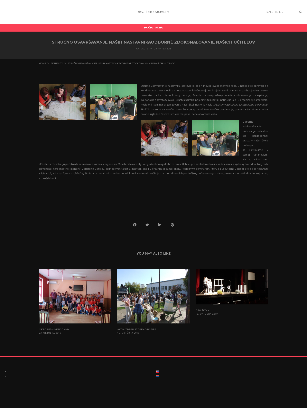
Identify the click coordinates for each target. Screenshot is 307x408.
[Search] (280, 12)
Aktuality (142, 48)
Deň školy (202, 310)
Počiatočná (153, 27)
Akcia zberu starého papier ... (138, 329)
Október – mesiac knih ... (55, 329)
